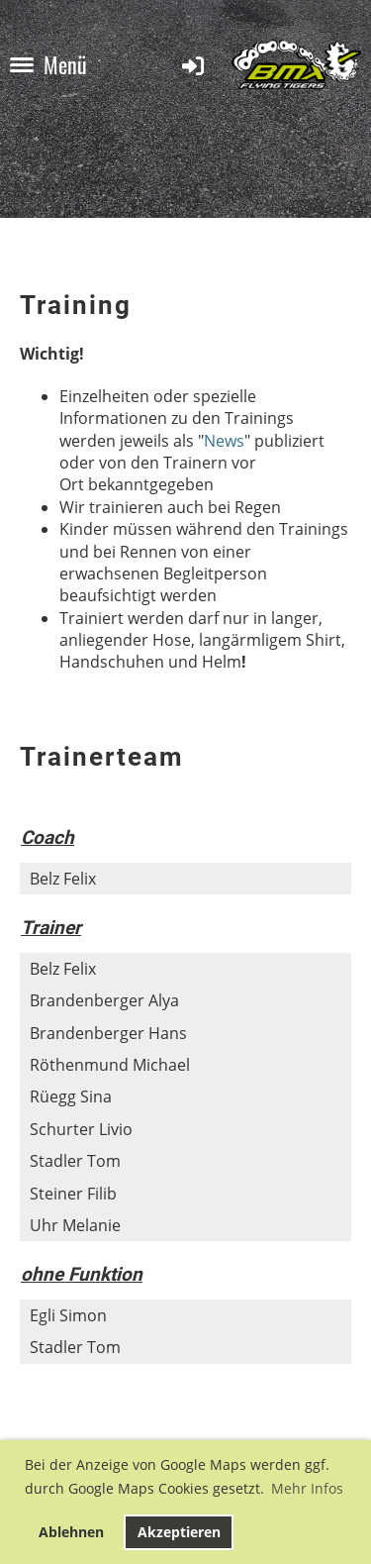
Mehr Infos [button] (307, 1488)
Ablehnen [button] (71, 1531)
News (224, 441)
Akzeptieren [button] (179, 1531)
